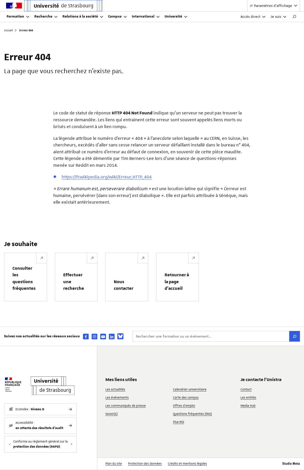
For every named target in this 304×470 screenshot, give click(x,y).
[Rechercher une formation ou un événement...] (211, 336)
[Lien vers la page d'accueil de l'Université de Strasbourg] (63, 5)
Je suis (278, 16)
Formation (18, 16)
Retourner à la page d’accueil (177, 281)
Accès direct (253, 16)
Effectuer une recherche (73, 281)
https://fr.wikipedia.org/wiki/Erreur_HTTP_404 (107, 177)
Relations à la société (82, 16)
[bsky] (120, 336)
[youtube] (103, 336)
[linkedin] (112, 336)
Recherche (45, 16)
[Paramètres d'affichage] (273, 5)
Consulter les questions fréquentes (24, 278)
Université (176, 16)
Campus (117, 16)
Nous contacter (123, 285)
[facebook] (86, 336)
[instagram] (94, 336)
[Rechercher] (294, 16)
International (145, 16)
